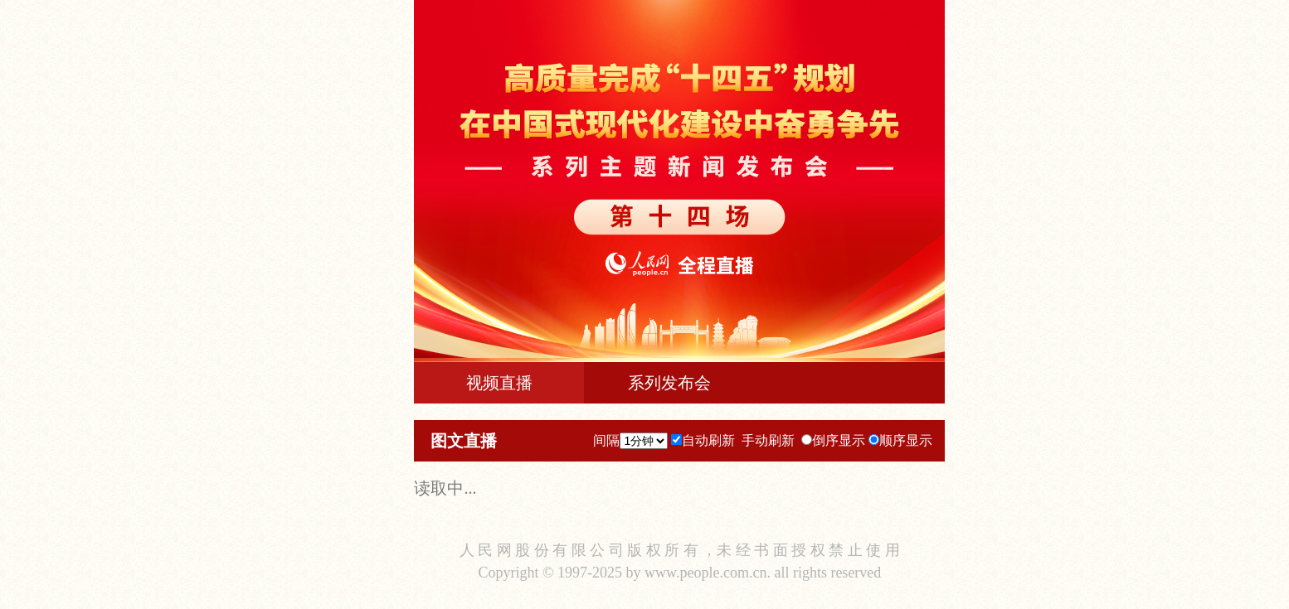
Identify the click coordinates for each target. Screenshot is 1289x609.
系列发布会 (669, 383)
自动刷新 (708, 440)
